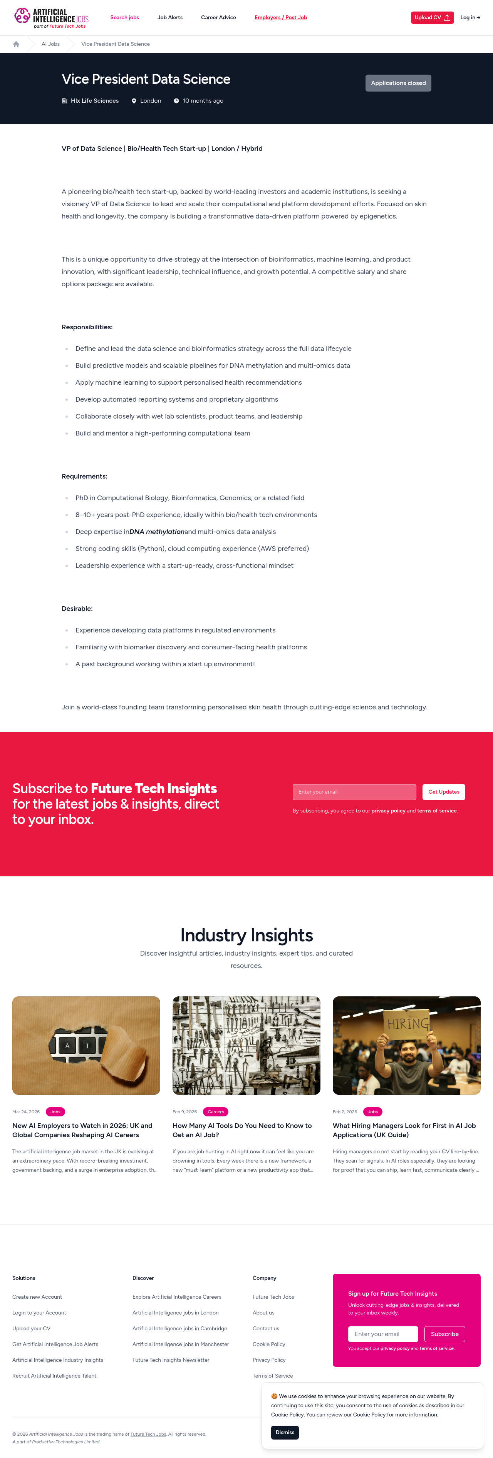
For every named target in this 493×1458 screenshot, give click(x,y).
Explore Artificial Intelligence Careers (176, 1297)
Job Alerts (170, 17)
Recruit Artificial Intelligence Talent (54, 1376)
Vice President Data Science (115, 44)
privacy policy (388, 810)
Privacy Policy (269, 1360)
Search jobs (125, 17)
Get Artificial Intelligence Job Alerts (55, 1344)
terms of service (437, 810)
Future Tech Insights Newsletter (171, 1360)
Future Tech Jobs (273, 1297)
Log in (470, 17)
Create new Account (37, 1297)
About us (264, 1313)
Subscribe (445, 1334)
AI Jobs (51, 44)
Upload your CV (31, 1328)
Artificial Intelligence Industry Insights (57, 1360)
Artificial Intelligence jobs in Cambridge (179, 1328)
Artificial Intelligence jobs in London (175, 1313)
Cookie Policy (269, 1344)
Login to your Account (39, 1313)
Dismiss (285, 1432)
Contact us (266, 1328)
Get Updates (443, 792)
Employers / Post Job (281, 17)
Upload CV (433, 18)
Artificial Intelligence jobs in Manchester (180, 1344)
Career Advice (218, 17)
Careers (216, 1111)
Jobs (55, 1111)
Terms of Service (273, 1376)
